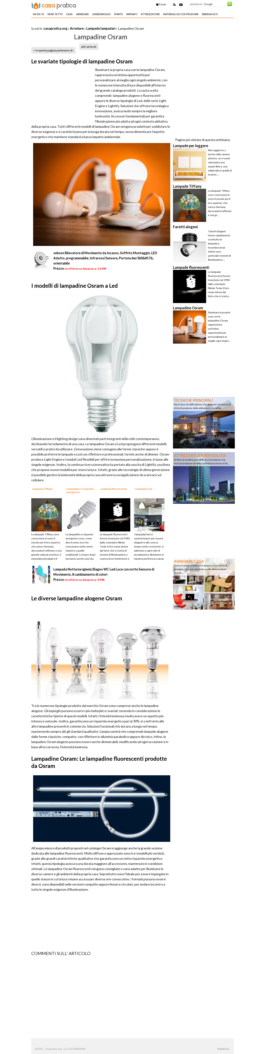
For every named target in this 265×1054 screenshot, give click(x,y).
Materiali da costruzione (180, 14)
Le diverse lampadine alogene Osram (76, 598)
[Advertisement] (74, 23)
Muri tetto (55, 14)
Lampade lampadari (100, 28)
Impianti (131, 14)
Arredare (82, 14)
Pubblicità (223, 1048)
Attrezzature (150, 14)
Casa (69, 14)
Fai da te (38, 14)
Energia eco (210, 14)
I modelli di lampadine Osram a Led (74, 285)
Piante (118, 14)
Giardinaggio (101, 14)
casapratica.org (55, 28)
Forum (161, 4)
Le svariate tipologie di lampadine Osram (82, 61)
